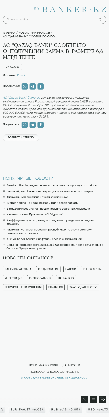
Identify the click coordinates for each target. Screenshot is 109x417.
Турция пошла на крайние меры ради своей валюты (40, 203)
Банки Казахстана (18, 269)
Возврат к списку (20, 137)
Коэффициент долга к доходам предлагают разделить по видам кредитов (48, 222)
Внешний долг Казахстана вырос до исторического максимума (48, 191)
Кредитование (48, 269)
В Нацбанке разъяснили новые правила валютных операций (46, 208)
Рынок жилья (92, 269)
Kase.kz (22, 75)
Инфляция (55, 287)
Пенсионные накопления (23, 287)
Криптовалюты (40, 278)
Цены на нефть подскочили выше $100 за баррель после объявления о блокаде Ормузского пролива (53, 247)
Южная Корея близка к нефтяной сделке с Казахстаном (42, 239)
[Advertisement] (54, 157)
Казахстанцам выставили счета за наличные (35, 197)
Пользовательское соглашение (54, 372)
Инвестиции (13, 278)
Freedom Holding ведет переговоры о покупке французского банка (50, 185)
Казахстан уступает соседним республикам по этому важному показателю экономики (47, 231)
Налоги (70, 269)
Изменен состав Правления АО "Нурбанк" (33, 214)
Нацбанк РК (66, 278)
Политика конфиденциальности (54, 365)
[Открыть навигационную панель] (93, 399)
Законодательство (83, 287)
